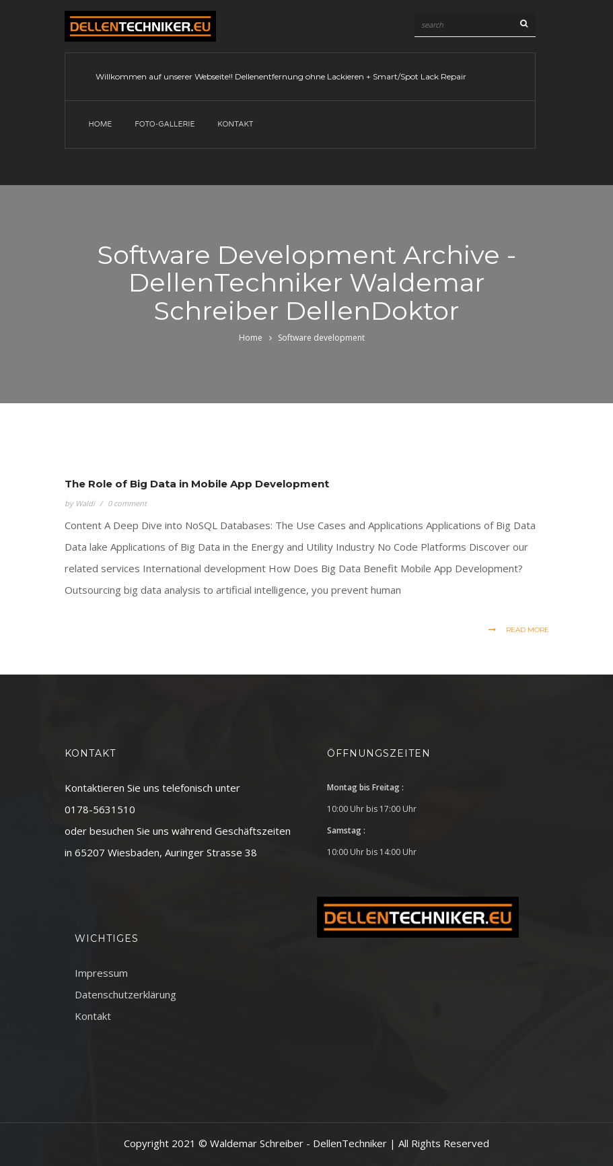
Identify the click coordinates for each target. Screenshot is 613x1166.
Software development (321, 337)
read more (519, 629)
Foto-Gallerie (164, 124)
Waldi (85, 503)
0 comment (127, 503)
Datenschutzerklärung (125, 994)
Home (100, 124)
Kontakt (235, 124)
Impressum (101, 973)
